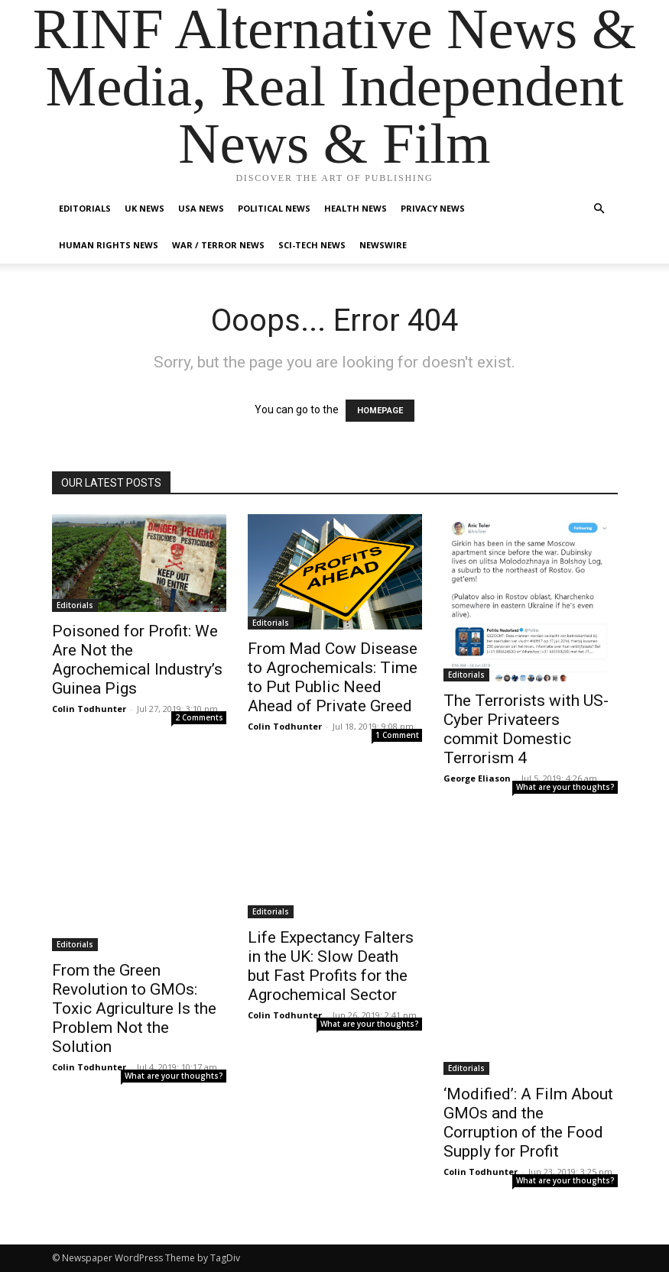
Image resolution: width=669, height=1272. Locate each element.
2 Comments (199, 717)
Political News (274, 208)
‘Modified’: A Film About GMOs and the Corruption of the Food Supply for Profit (528, 1122)
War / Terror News (218, 245)
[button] (599, 209)
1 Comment (397, 735)
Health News (355, 208)
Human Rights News (108, 245)
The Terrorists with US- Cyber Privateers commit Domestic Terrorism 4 (526, 729)
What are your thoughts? (565, 787)
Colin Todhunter (89, 708)
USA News (201, 208)
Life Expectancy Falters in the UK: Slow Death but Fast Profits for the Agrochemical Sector (331, 966)
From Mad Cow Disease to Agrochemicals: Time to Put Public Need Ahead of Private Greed (332, 677)
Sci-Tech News (312, 245)
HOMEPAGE (380, 411)
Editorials (85, 208)
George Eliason (477, 778)
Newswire (383, 245)
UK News (144, 208)
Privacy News (433, 208)
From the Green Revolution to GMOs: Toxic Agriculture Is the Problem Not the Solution (134, 1008)
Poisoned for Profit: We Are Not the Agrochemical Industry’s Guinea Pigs (137, 659)
